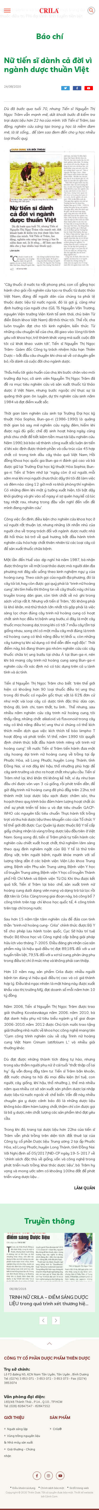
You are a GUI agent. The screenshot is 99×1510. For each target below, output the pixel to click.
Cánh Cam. (51, 1496)
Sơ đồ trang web (79, 1487)
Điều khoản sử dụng (23, 1487)
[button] (43, 1320)
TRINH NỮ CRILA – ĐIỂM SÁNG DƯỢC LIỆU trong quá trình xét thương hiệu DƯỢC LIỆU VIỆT (48, 1300)
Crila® (57, 1429)
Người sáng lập (17, 1429)
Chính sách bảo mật (52, 1487)
